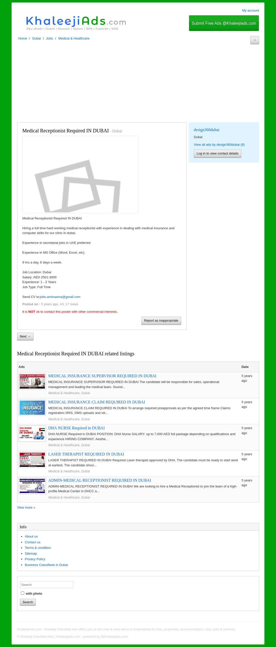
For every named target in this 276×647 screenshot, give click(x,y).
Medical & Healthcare (73, 38)
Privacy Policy (35, 559)
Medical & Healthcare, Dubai (69, 393)
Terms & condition (38, 548)
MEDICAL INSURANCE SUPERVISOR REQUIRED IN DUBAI (102, 376)
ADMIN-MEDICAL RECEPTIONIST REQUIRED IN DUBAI (99, 480)
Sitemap (31, 553)
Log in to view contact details (217, 153)
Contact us (33, 542)
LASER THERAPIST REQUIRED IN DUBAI (86, 454)
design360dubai (206, 130)
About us (31, 536)
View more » (26, 507)
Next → (25, 336)
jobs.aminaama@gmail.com (60, 297)
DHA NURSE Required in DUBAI (76, 428)
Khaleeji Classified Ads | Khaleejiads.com (50, 636)
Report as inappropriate (161, 320)
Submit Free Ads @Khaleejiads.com (224, 23)
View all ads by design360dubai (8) (219, 144)
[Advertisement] (138, 84)
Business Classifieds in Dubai (46, 565)
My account (250, 10)
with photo (31, 593)
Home (22, 38)
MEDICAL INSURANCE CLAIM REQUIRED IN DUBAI (96, 402)
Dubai (36, 38)
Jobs (49, 38)
